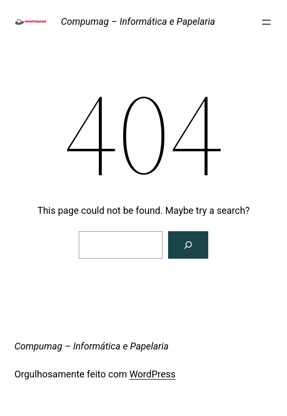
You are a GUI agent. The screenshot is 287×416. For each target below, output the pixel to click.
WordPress (152, 374)
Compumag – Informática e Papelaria (138, 21)
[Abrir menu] (266, 22)
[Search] (188, 245)
